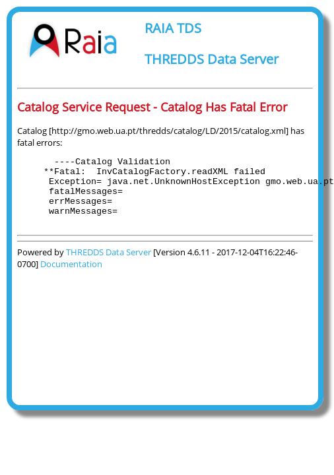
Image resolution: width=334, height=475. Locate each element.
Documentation (71, 278)
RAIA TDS (173, 28)
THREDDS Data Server (212, 59)
